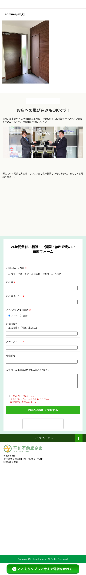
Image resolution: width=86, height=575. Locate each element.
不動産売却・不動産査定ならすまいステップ (43, 545)
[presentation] (43, 424)
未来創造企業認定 (43, 528)
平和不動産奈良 (18, 4)
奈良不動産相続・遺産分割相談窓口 (43, 492)
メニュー (81, 4)
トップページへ (43, 438)
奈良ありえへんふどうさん (43, 474)
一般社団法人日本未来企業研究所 (43, 510)
